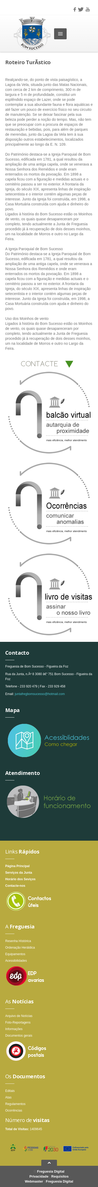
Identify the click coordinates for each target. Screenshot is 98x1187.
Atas (8, 1097)
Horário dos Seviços (20, 879)
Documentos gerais (18, 1035)
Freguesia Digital (51, 1171)
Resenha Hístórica (18, 941)
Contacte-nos (15, 886)
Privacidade (38, 1176)
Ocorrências (13, 1110)
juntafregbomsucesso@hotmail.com (40, 694)
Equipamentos (15, 954)
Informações (13, 1029)
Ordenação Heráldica (20, 947)
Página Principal (17, 866)
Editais (10, 1091)
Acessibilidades (16, 960)
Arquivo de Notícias (18, 1016)
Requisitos (59, 1176)
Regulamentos (15, 1104)
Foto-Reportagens (18, 1022)
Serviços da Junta (18, 872)
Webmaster (34, 1181)
